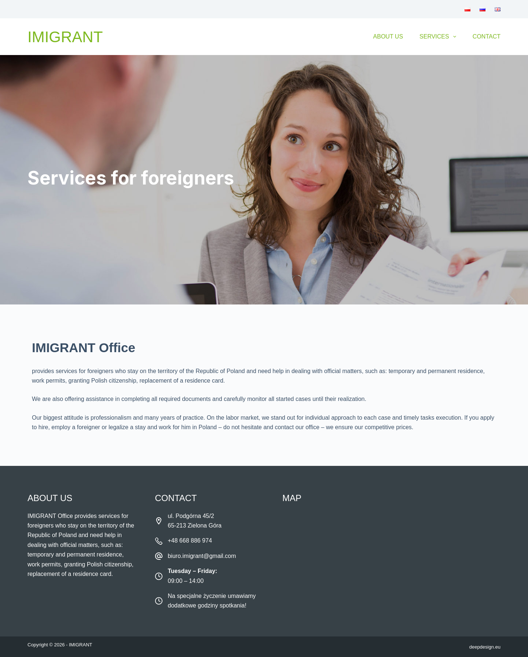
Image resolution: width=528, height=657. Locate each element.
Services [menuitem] (439, 36)
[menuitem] (467, 9)
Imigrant (65, 36)
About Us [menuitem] (388, 36)
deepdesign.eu (484, 647)
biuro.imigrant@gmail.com (202, 556)
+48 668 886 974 (190, 540)
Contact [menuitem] (486, 36)
